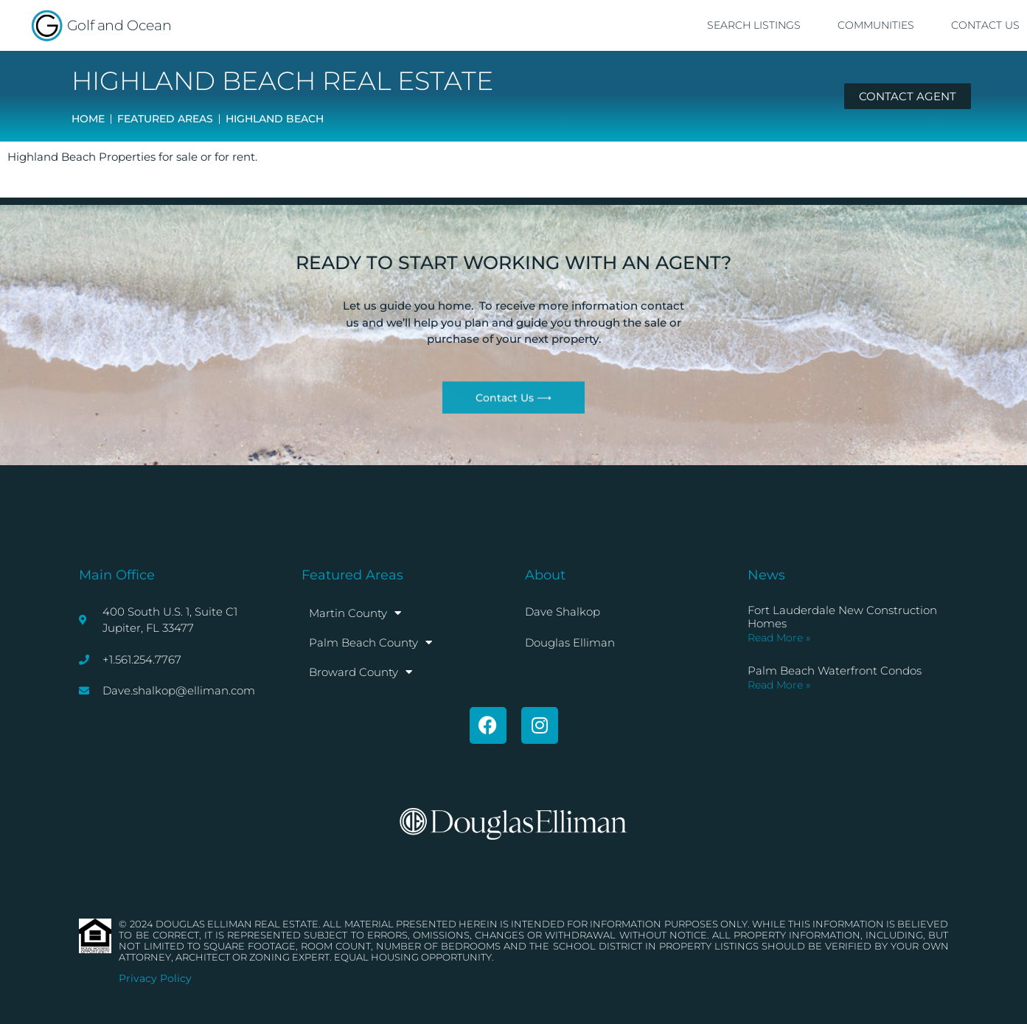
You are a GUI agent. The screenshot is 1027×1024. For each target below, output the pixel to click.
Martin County (355, 613)
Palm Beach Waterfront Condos (835, 670)
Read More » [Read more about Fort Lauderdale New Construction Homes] (779, 637)
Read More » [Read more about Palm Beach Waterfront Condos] (779, 685)
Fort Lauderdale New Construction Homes (842, 616)
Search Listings (754, 25)
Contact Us (985, 25)
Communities (876, 25)
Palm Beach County (370, 642)
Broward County (360, 672)
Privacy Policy (155, 978)
